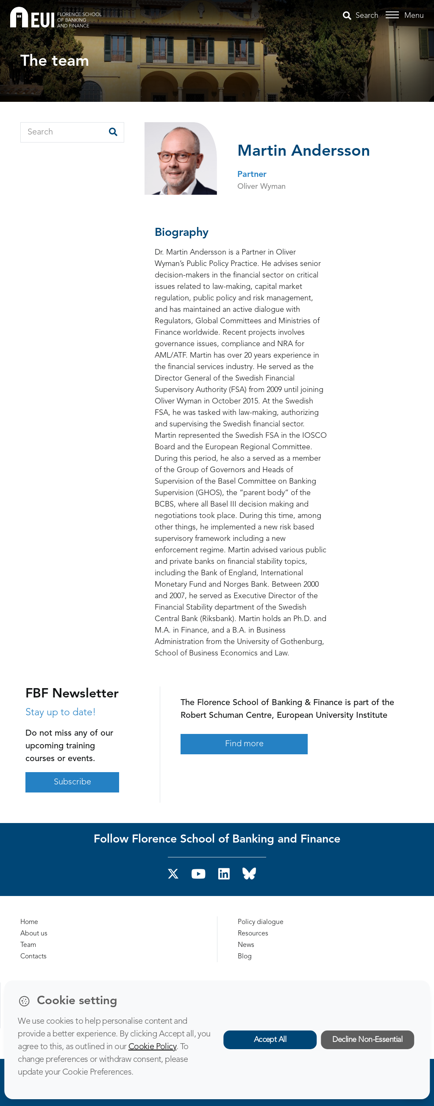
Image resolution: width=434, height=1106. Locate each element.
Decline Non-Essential (367, 1040)
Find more (244, 744)
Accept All (270, 1040)
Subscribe (72, 782)
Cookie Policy (152, 1047)
